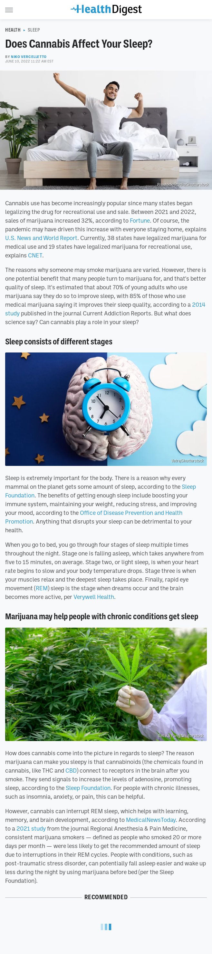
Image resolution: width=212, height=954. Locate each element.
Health (13, 30)
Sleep (34, 30)
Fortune (140, 220)
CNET (35, 255)
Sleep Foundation (88, 787)
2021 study (31, 828)
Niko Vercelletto (29, 56)
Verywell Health (93, 596)
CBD (71, 770)
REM (42, 588)
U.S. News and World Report (41, 237)
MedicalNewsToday (151, 819)
